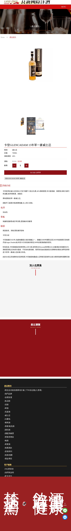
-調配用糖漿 (9, 433)
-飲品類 (7, 401)
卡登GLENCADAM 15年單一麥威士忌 (15, 178)
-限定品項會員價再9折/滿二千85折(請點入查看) (23, 390)
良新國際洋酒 (35, 2)
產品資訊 (13, 37)
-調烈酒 (7, 430)
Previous (21, 91)
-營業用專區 (9, 437)
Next (50, 91)
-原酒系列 (8, 451)
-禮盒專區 (8, 459)
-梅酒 (6, 441)
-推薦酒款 (8, 448)
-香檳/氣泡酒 (9, 426)
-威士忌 (7, 415)
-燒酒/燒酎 (8, 455)
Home (3, 37)
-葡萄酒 (7, 423)
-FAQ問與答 (9, 469)
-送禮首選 (8, 397)
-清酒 (6, 405)
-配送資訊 (8, 476)
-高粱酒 (7, 412)
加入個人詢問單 (35, 172)
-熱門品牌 (8, 394)
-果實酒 (7, 444)
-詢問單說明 (9, 473)
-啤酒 (6, 408)
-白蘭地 (7, 419)
